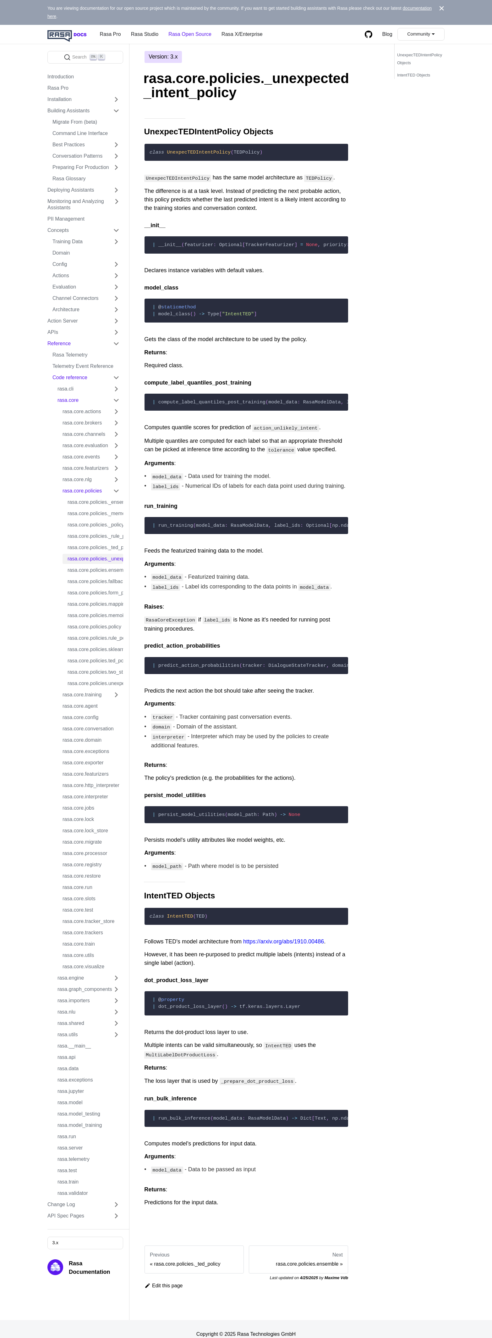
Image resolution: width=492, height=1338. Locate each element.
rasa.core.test (78, 910)
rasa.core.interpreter (85, 796)
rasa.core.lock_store (85, 830)
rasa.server (70, 1147)
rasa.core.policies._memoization (95, 513)
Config (59, 264)
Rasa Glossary (68, 178)
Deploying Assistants (70, 190)
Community (418, 34)
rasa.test (67, 1170)
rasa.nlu (66, 1012)
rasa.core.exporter (83, 762)
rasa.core (68, 400)
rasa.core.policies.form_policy (95, 592)
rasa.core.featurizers (86, 468)
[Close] (442, 8)
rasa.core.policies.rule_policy (95, 638)
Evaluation (64, 287)
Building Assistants (68, 110)
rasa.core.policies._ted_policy (95, 547)
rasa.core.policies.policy (94, 626)
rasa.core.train (79, 944)
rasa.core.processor (85, 853)
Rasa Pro (110, 34)
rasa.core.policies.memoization (95, 615)
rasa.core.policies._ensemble (95, 502)
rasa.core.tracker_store (89, 921)
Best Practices (68, 144)
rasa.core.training (82, 694)
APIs (52, 332)
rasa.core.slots (79, 898)
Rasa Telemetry (69, 354)
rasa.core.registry (82, 864)
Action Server (62, 320)
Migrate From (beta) (74, 122)
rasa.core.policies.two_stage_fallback (95, 672)
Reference (59, 343)
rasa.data (68, 1068)
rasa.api (66, 1057)
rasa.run (66, 1136)
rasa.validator (72, 1193)
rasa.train (68, 1181)
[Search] (85, 57)
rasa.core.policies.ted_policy (95, 660)
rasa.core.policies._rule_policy (95, 536)
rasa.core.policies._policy (95, 524)
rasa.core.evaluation (85, 445)
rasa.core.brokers (82, 422)
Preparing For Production (80, 167)
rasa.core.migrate (82, 842)
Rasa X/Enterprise (242, 34)
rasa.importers (73, 1000)
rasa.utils (67, 1034)
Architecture (65, 309)
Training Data (67, 241)
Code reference (69, 377)
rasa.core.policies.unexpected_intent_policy (95, 683)
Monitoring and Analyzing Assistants (75, 204)
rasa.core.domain (82, 740)
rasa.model (70, 1102)
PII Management (66, 219)
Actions (60, 275)
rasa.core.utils (78, 955)
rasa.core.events (81, 456)
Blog (387, 34)
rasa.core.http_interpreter (91, 785)
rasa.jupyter (70, 1091)
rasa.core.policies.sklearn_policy (95, 649)
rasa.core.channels (84, 434)
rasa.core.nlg (77, 479)
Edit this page (164, 1275)
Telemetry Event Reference (82, 366)
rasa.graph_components (84, 989)
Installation (59, 99)
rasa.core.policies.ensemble (95, 570)
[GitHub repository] (368, 34)
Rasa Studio (145, 34)
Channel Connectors (75, 298)
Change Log (61, 1204)
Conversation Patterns (77, 156)
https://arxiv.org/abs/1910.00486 (283, 934)
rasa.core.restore (82, 876)
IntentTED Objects (413, 75)
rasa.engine (70, 978)
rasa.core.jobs (78, 808)
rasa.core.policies (82, 490)
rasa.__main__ (74, 1045)
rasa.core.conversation (88, 728)
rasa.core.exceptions (86, 751)
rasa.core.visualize (83, 966)
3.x (55, 1242)
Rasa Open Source (189, 34)
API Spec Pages (65, 1215)
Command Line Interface (80, 133)
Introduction (60, 76)
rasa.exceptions (75, 1079)
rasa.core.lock (78, 819)
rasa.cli (65, 388)
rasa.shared (70, 1023)
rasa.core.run (77, 887)
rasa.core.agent (80, 706)
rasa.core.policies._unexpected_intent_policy (95, 558)
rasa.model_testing (78, 1113)
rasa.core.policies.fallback (95, 581)
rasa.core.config (81, 717)
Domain (61, 253)
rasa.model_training (79, 1125)
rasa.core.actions (82, 411)
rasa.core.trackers (83, 932)
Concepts (58, 230)
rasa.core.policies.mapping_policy (95, 604)
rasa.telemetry (73, 1159)
